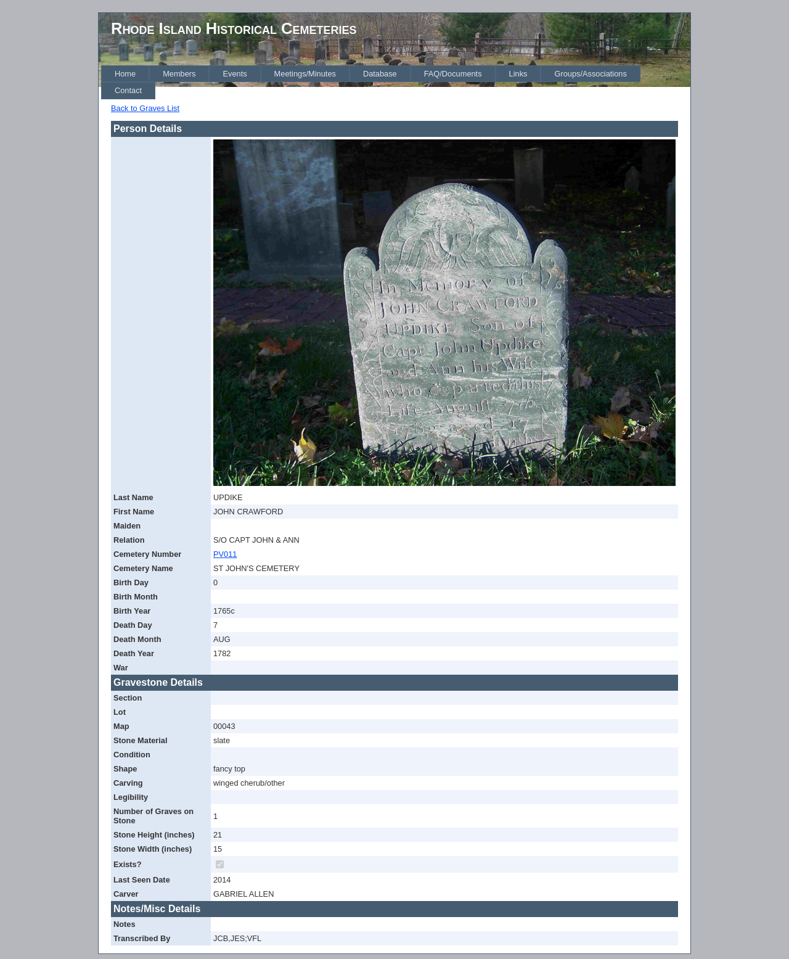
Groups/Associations (590, 73)
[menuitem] (125, 73)
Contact (128, 90)
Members (179, 73)
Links (518, 73)
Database (380, 73)
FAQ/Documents (453, 73)
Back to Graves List (145, 108)
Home (125, 73)
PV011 (225, 554)
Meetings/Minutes (305, 73)
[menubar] (395, 82)
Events (235, 73)
